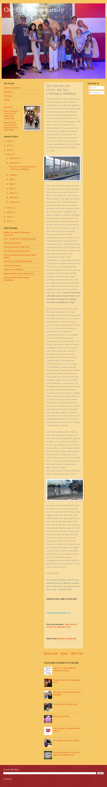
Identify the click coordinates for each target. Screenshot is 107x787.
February (14, 197)
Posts (92, 87)
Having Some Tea (61, 716)
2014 (9, 217)
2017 (9, 154)
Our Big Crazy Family (34, 9)
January (14, 202)
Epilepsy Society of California (17, 247)
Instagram (8, 92)
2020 (10, 141)
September (14, 163)
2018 (9, 150)
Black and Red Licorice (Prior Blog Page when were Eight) (11, 126)
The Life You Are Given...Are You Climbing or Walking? (23, 167)
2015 (9, 212)
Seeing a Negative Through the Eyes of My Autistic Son (66, 753)
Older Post (76, 653)
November (14, 158)
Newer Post (51, 653)
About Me (8, 107)
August (13, 175)
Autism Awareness (12, 243)
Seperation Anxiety (12, 265)
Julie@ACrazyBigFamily (67, 639)
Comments (94, 92)
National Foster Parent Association (18, 273)
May (12, 184)
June (12, 179)
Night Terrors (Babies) (13, 269)
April (12, 188)
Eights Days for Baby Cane (65, 704)
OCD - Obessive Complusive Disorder (20, 239)
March (13, 193)
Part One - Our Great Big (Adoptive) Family (64, 669)
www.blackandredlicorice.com (58, 613)
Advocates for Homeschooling (16, 251)
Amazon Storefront (12, 88)
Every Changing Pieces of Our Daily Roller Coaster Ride (11, 115)
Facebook (8, 96)
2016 (9, 208)
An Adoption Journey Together (66, 740)
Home (64, 653)
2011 (9, 221)
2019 (9, 145)
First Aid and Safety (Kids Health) (18, 261)
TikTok (6, 100)
